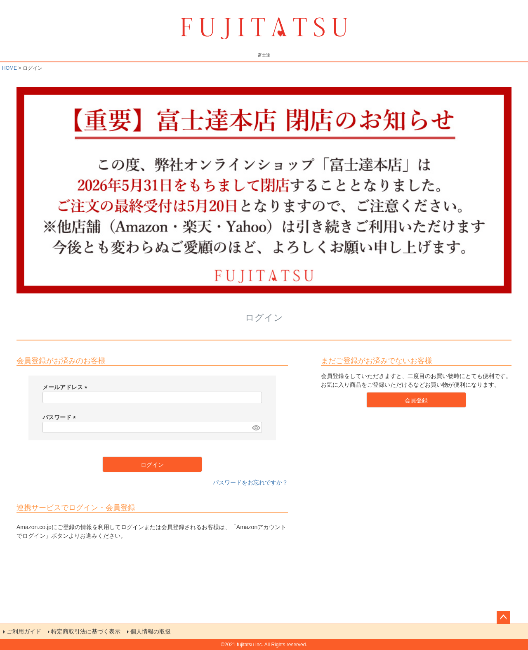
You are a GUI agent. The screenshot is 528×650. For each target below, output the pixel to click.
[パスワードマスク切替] (256, 427)
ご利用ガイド (24, 631)
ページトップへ (503, 617)
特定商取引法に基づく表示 (85, 631)
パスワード (60, 417)
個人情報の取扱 (150, 631)
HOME (9, 68)
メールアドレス (66, 387)
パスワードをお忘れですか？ (250, 482)
